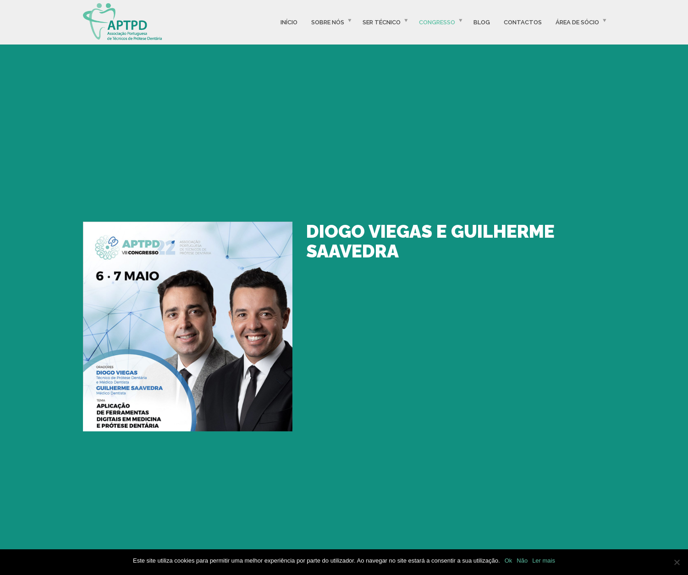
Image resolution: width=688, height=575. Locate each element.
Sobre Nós (327, 22)
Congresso (437, 22)
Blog (481, 22)
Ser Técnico (382, 22)
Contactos (523, 22)
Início (289, 22)
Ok (508, 560)
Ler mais (543, 560)
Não (522, 560)
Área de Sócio (577, 22)
